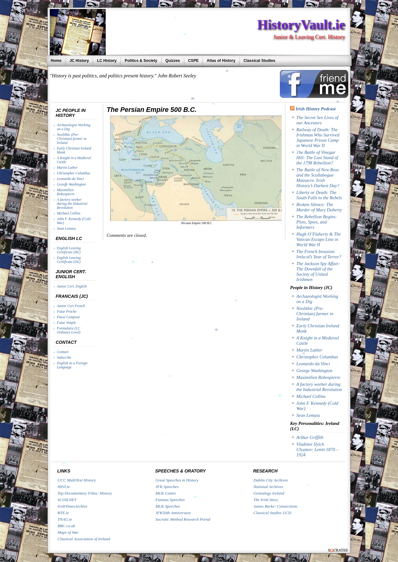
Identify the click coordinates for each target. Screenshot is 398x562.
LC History (107, 60)
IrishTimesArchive (72, 506)
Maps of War (68, 532)
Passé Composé (68, 317)
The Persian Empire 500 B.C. (152, 109)
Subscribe (64, 358)
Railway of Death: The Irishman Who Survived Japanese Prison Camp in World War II (317, 137)
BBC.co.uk (66, 525)
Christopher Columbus (73, 173)
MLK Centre (165, 493)
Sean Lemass (66, 229)
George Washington (71, 184)
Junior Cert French (71, 306)
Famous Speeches (170, 499)
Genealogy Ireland (268, 493)
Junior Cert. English (72, 286)
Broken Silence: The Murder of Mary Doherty (319, 207)
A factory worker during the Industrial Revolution (72, 204)
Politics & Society (141, 60)
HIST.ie (64, 486)
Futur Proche (66, 312)
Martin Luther (67, 168)
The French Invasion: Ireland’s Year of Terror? (318, 254)
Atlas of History (221, 60)
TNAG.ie (65, 519)
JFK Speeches (166, 486)
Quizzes (172, 60)
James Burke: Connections (275, 506)
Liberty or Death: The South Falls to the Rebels (319, 195)
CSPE (193, 60)
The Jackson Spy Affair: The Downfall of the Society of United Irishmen (318, 271)
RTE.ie (63, 512)
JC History (79, 60)
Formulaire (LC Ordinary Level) (68, 330)
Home (56, 60)
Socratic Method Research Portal (182, 519)
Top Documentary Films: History (85, 493)
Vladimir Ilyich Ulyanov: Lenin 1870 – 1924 (317, 449)
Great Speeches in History (176, 480)
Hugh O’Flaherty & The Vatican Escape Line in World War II (318, 239)
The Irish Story (265, 499)
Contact (62, 352)
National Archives (268, 486)
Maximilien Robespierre (66, 192)
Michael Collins (68, 213)
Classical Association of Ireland (84, 539)
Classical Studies (259, 60)
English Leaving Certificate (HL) (69, 250)
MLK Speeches (167, 506)
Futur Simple (66, 323)
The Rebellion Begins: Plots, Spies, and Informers (316, 222)
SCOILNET (67, 499)
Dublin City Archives (270, 480)
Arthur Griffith (309, 437)
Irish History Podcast (316, 108)
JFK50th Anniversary (173, 512)
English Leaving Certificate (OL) (69, 260)
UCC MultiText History (77, 480)
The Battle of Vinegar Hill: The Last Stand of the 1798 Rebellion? (317, 157)
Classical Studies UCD (272, 512)
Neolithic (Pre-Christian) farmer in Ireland (71, 139)
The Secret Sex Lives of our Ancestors (317, 120)
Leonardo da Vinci (70, 179)
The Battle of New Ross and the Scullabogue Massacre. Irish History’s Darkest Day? (317, 177)
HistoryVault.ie (301, 24)
